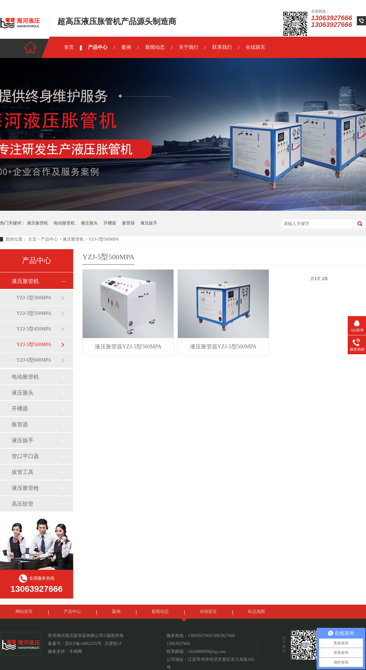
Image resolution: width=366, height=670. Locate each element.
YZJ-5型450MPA (33, 328)
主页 (32, 239)
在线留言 (255, 47)
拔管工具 (23, 472)
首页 (69, 47)
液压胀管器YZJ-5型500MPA (128, 347)
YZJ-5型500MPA (103, 239)
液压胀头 (89, 223)
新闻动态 (155, 47)
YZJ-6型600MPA (33, 359)
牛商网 (75, 651)
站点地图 (256, 611)
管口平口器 (25, 456)
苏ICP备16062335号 (83, 643)
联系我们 (222, 47)
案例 (126, 47)
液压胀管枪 (25, 488)
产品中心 (97, 47)
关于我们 (188, 47)
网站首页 (24, 611)
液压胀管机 (37, 223)
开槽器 (109, 223)
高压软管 (23, 504)
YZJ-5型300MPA (33, 297)
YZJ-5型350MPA (33, 313)
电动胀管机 (64, 223)
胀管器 (128, 223)
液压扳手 (148, 223)
